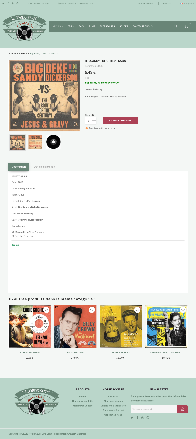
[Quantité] (88, 120)
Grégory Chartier (76, 433)
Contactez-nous (113, 415)
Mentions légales (113, 401)
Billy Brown (75, 352)
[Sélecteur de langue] (187, 3)
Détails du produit (44, 166)
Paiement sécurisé (113, 410)
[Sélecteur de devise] (167, 3)
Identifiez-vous (145, 3)
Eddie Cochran (30, 352)
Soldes (82, 396)
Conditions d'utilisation (113, 405)
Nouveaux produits (82, 401)
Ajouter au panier (120, 120)
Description (18, 166)
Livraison (113, 396)
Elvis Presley (121, 352)
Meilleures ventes (82, 405)
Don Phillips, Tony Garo (166, 352)
